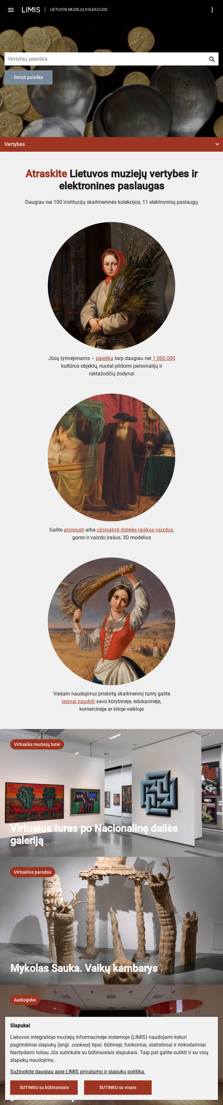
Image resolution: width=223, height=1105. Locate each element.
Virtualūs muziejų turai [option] (37, 744)
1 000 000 (164, 358)
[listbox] (37, 744)
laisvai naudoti (78, 701)
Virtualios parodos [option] (32, 872)
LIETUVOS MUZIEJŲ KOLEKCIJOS (78, 9)
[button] (111, 144)
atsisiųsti (74, 530)
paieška (104, 358)
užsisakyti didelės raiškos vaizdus (135, 530)
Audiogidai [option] (25, 1000)
